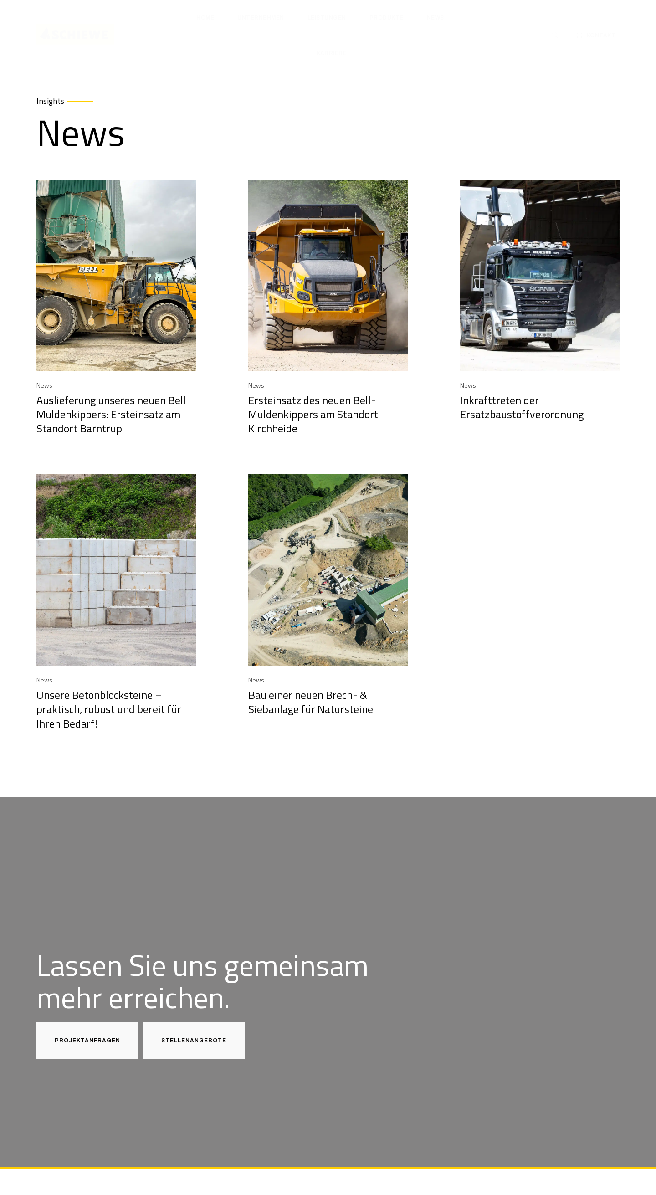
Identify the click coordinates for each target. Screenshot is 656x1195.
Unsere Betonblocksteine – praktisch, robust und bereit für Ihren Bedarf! (108, 709)
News (44, 385)
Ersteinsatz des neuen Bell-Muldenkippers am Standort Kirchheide (313, 414)
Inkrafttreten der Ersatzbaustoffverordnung (522, 407)
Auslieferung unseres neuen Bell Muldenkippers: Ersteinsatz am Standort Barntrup (111, 414)
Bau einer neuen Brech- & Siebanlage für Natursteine (310, 702)
